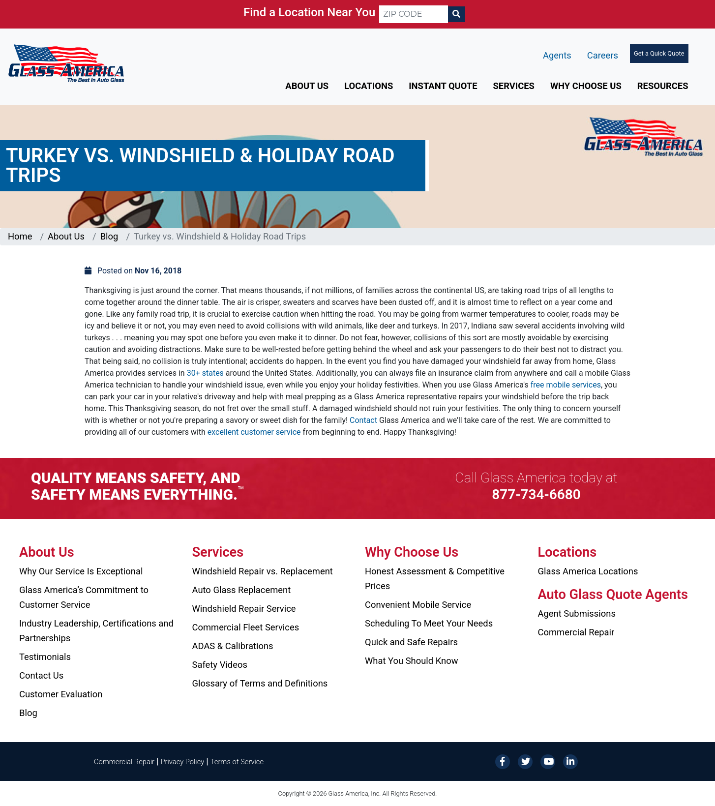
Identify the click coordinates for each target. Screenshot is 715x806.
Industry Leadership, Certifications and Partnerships (96, 630)
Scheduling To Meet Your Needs (429, 623)
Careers (602, 55)
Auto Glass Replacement (241, 590)
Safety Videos (219, 664)
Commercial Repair (576, 632)
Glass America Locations (588, 571)
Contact (363, 420)
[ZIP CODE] (413, 14)
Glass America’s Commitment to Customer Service (84, 597)
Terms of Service (237, 761)
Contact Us (41, 675)
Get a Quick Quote (659, 53)
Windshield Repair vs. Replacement (262, 571)
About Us (306, 86)
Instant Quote (443, 86)
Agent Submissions (577, 613)
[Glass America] (66, 62)
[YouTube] (547, 761)
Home (20, 236)
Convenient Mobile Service (418, 604)
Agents (557, 55)
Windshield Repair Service (244, 608)
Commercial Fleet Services (245, 627)
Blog (109, 236)
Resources (662, 86)
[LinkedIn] (570, 761)
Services (514, 86)
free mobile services (566, 384)
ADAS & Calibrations (232, 646)
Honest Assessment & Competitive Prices (435, 578)
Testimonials (45, 657)
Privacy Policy (183, 761)
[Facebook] (502, 761)
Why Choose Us (586, 86)
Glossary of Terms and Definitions (260, 683)
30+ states (205, 373)
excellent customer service (254, 432)
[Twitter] (525, 761)
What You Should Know (411, 661)
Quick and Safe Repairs (411, 642)
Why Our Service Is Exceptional (81, 571)
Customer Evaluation (60, 694)
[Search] (456, 14)
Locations (368, 86)
